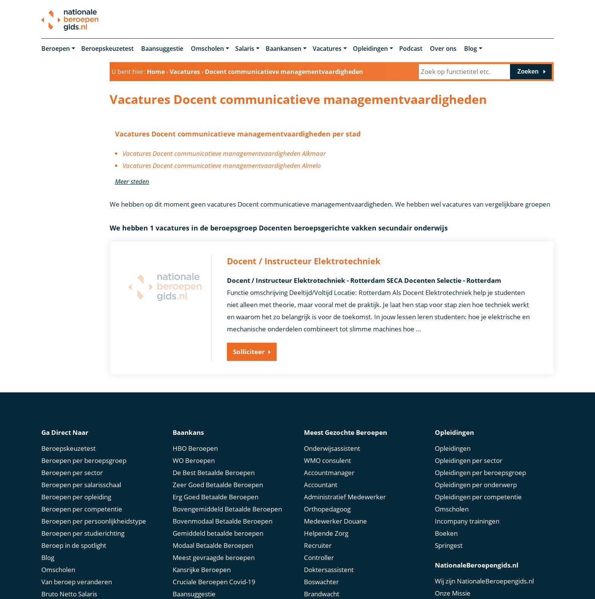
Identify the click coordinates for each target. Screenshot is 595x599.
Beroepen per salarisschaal (81, 484)
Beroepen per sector (72, 472)
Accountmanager (329, 472)
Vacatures (327, 48)
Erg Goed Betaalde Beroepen (215, 496)
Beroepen (55, 48)
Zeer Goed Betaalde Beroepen (218, 484)
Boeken (446, 533)
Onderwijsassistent (332, 448)
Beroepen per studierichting (82, 533)
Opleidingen (370, 48)
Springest (449, 545)
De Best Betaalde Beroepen (214, 472)
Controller (319, 557)
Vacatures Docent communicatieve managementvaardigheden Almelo (222, 165)
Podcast (410, 48)
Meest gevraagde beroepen (214, 557)
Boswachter (321, 581)
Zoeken (527, 71)
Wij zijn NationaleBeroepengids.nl (484, 581)
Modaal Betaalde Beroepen (213, 545)
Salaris (244, 48)
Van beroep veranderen (76, 581)
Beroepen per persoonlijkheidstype (93, 521)
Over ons (443, 48)
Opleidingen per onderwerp (476, 484)
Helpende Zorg (326, 533)
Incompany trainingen (467, 521)
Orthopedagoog (327, 509)
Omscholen (207, 48)
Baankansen (283, 48)
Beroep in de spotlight (73, 545)
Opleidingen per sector (468, 460)
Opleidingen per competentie (478, 496)
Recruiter (318, 545)
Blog (470, 48)
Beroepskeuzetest (107, 48)
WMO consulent (327, 460)
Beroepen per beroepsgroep (83, 460)
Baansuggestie (162, 48)
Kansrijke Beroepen (202, 569)
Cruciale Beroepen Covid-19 (214, 581)
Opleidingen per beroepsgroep (480, 472)
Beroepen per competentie (81, 509)
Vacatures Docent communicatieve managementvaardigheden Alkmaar (224, 153)
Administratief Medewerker (345, 496)
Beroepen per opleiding (76, 496)
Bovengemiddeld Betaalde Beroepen (227, 509)
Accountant (320, 484)
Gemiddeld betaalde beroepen (218, 533)
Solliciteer (249, 351)
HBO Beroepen (195, 448)
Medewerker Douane (335, 521)
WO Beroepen (194, 460)
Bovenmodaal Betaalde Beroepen (222, 521)
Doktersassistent (329, 569)
